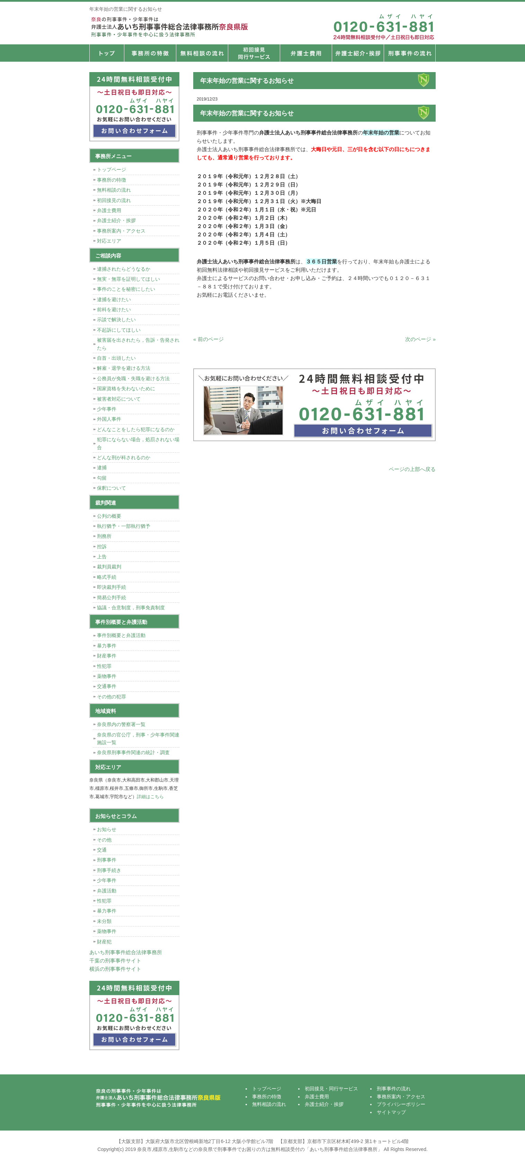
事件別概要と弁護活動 (121, 635)
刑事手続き (109, 870)
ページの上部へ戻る (412, 469)
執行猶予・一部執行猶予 (123, 526)
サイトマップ (391, 1112)
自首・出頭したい (116, 358)
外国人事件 (109, 419)
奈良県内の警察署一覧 (121, 724)
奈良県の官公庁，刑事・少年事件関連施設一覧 (138, 738)
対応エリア (109, 241)
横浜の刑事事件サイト (115, 969)
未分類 (104, 921)
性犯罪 (104, 666)
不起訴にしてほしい (119, 330)
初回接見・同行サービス (254, 53)
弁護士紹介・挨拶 (358, 53)
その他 (104, 840)
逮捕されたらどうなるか (123, 269)
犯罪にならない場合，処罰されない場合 (138, 443)
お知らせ (106, 829)
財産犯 (104, 941)
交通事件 (106, 686)
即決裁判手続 (111, 587)
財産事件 (106, 656)
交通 (102, 850)
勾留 (102, 478)
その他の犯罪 (111, 696)
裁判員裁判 (109, 566)
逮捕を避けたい (114, 299)
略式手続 (106, 577)
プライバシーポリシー (401, 1104)
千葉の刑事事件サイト (115, 960)
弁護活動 (106, 890)
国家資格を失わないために (126, 388)
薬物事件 (106, 676)
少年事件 (106, 409)
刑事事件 (106, 860)
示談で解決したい (116, 319)
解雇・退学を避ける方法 (123, 368)
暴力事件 (106, 645)
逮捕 (102, 467)
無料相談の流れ (202, 53)
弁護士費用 (306, 53)
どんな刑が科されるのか (123, 457)
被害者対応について (119, 399)
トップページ (106, 53)
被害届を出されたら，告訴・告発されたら (138, 343)
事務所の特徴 (150, 53)
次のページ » (420, 339)
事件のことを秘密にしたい (126, 289)
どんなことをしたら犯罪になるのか (136, 429)
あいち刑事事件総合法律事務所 (125, 952)
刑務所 (104, 536)
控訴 (102, 546)
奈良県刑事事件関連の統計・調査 (133, 752)
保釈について (111, 488)
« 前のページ (208, 339)
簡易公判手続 (111, 597)
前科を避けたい (114, 309)
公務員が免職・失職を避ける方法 (133, 378)
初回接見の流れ (114, 200)
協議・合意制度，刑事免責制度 (131, 607)
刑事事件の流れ (410, 53)
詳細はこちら (150, 796)
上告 (102, 556)
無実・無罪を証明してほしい (128, 279)
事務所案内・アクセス (121, 231)
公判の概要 (109, 516)
